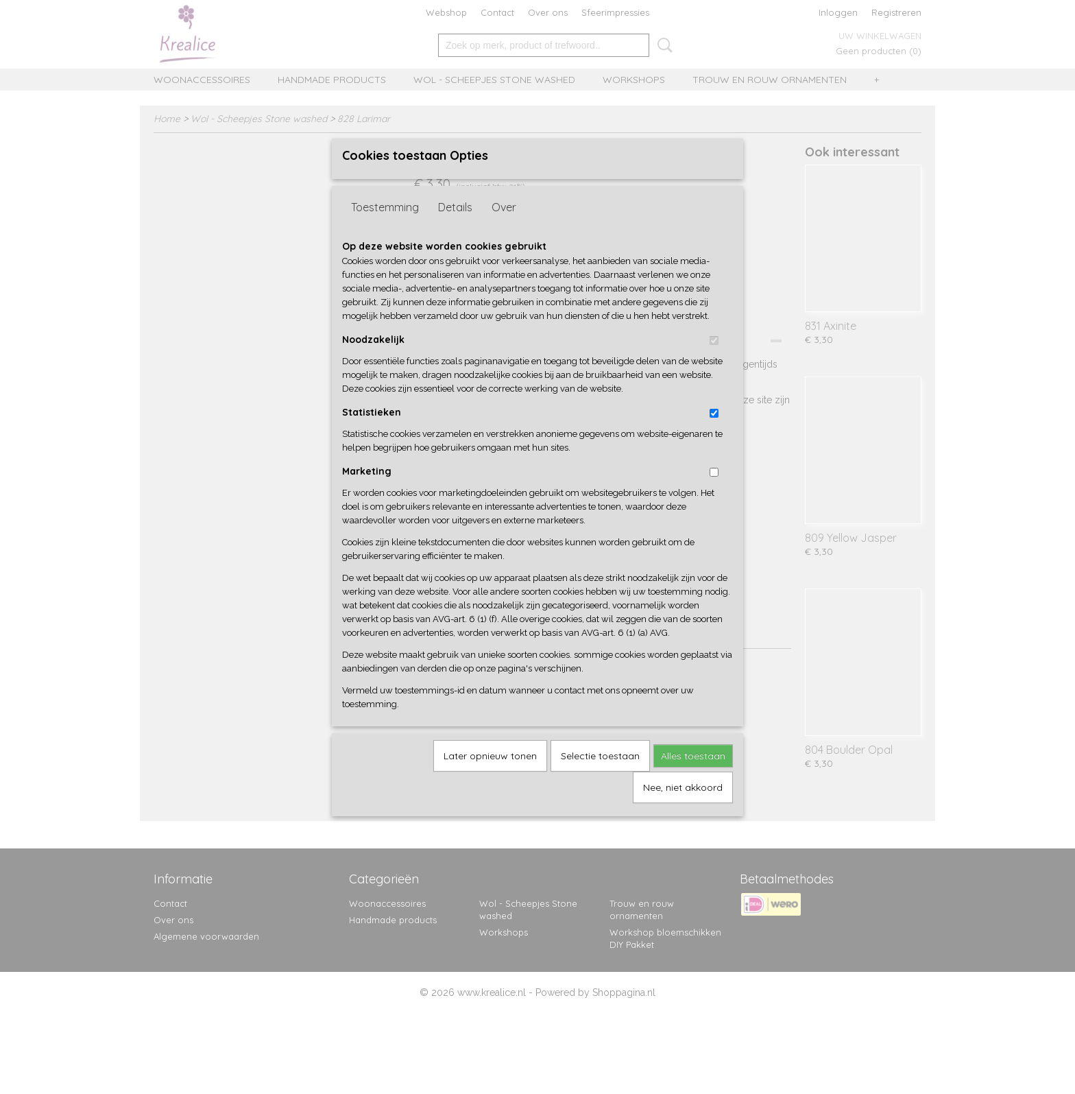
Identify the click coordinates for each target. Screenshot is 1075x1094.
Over (504, 230)
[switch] (714, 363)
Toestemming (385, 230)
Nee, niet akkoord (683, 810)
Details (455, 230)
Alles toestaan (693, 778)
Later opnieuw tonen (490, 778)
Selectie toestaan (600, 778)
